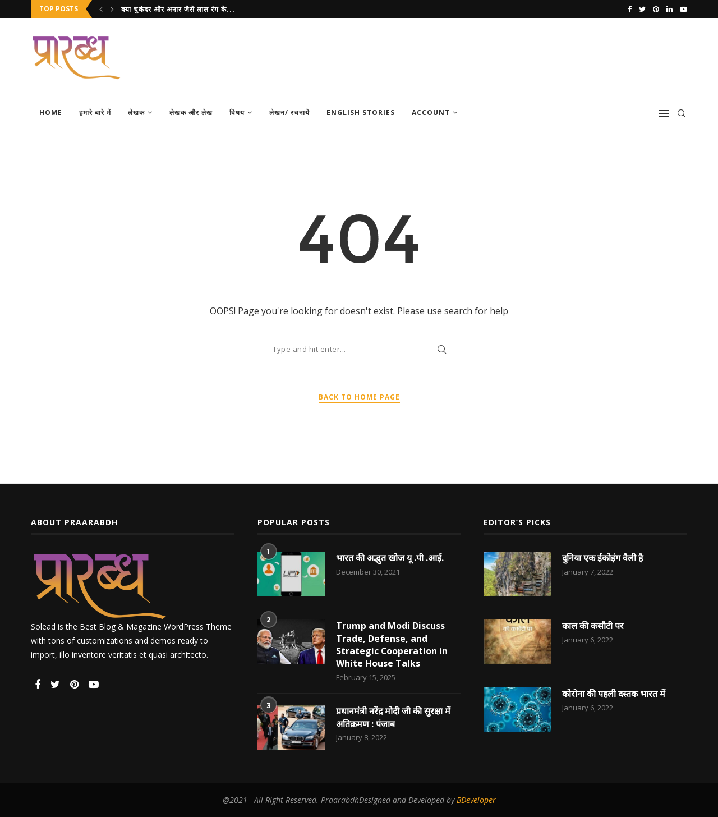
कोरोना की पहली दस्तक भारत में (614, 693)
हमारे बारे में (95, 112)
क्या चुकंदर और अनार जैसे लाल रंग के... (178, 9)
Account (431, 112)
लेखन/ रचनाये (289, 112)
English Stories (360, 112)
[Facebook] (630, 9)
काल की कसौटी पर (593, 625)
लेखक (136, 112)
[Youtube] (683, 9)
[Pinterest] (656, 9)
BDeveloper (476, 800)
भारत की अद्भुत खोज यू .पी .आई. (390, 558)
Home (50, 112)
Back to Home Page (359, 397)
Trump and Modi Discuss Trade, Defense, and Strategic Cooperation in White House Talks (392, 644)
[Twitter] (642, 9)
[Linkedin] (669, 9)
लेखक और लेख (191, 112)
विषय (237, 112)
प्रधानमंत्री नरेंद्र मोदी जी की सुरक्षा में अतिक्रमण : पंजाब (394, 717)
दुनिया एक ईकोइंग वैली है (603, 558)
